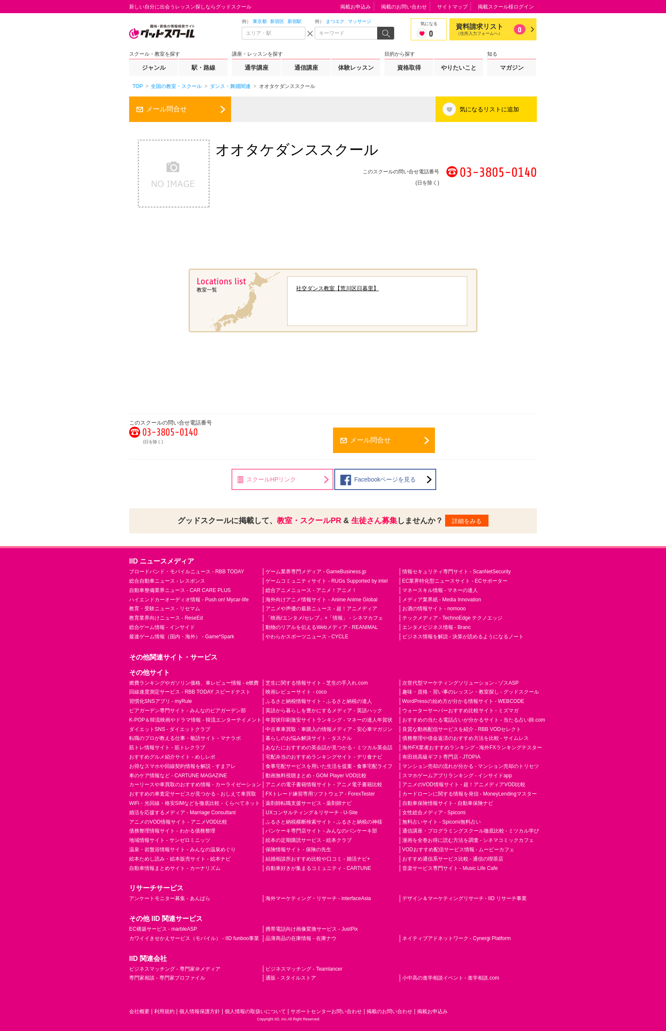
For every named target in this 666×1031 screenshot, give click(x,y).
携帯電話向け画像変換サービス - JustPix (311, 929)
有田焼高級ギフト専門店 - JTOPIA (441, 757)
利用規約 (164, 1011)
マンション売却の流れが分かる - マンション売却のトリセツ (470, 766)
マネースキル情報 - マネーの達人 (440, 590)
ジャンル (154, 67)
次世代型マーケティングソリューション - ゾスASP (460, 683)
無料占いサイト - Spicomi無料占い (441, 822)
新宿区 (277, 21)
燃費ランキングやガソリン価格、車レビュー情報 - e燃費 (194, 683)
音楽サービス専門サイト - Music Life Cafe (450, 868)
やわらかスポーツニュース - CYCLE (306, 637)
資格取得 (409, 67)
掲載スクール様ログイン (506, 7)
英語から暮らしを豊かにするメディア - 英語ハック (323, 711)
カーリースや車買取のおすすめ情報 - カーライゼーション (195, 784)
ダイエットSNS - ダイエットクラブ (169, 729)
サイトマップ (452, 7)
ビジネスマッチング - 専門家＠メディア (174, 969)
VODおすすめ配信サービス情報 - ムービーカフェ (458, 850)
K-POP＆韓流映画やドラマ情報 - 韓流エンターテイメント (195, 720)
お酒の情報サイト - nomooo (434, 609)
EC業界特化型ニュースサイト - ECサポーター (455, 581)
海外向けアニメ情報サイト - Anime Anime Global (321, 600)
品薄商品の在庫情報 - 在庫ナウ (300, 938)
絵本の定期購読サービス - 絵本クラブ (308, 840)
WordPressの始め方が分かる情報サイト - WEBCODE (463, 701)
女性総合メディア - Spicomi (434, 813)
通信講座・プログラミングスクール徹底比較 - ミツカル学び (470, 831)
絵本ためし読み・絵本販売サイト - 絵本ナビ (180, 859)
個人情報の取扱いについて (255, 1011)
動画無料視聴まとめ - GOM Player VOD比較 (316, 776)
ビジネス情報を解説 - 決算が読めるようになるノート (463, 637)
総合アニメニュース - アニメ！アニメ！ (311, 590)
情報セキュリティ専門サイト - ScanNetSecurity (456, 572)
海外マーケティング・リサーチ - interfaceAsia (318, 898)
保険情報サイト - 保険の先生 (298, 850)
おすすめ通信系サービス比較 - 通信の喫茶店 (453, 859)
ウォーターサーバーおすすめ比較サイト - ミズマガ (460, 711)
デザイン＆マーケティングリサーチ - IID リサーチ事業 (464, 898)
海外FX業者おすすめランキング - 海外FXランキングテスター (472, 748)
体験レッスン (356, 67)
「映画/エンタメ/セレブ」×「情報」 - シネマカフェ (324, 618)
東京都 (260, 21)
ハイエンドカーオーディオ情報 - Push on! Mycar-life (188, 600)
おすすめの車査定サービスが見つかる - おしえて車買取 (192, 794)
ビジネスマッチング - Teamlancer (303, 969)
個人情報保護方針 (199, 1011)
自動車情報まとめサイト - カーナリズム (174, 868)
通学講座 (256, 67)
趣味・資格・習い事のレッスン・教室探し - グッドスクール (470, 692)
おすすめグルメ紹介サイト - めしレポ (172, 757)
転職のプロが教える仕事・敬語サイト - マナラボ (185, 738)
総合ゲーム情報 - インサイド (162, 627)
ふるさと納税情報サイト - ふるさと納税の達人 (318, 701)
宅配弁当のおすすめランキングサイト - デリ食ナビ (323, 757)
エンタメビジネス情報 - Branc (436, 627)
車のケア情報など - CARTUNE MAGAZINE (178, 776)
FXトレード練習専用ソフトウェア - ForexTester (320, 794)
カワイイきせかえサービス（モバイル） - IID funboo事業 (194, 938)
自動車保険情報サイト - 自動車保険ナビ (448, 803)
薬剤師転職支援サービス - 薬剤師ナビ (308, 803)
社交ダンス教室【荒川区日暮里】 (337, 288)
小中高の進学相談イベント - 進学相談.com (451, 978)
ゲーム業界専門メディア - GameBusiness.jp (315, 572)
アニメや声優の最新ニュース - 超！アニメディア (321, 609)
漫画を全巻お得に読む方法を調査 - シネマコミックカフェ (468, 840)
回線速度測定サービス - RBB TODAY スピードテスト (190, 692)
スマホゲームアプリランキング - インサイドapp (457, 776)
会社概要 (139, 1011)
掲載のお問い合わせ (404, 7)
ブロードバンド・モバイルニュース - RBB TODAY (186, 572)
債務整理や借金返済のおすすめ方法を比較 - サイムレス (465, 738)
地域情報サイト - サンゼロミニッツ (169, 840)
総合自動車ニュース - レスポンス (167, 581)
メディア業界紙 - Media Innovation (441, 600)
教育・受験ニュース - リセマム (164, 609)
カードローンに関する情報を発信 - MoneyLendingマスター (469, 794)
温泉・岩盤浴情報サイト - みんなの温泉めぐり (182, 850)
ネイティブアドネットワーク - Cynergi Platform (456, 938)
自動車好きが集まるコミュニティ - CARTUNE (318, 868)
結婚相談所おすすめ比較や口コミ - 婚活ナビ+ (317, 859)
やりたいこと (459, 67)
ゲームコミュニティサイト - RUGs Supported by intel (326, 581)
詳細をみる (467, 521)
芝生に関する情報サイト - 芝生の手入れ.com (316, 683)
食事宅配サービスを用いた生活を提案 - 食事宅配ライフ (328, 766)
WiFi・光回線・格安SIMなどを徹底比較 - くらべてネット (194, 803)
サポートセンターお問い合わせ (326, 1011)
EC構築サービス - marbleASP (163, 929)
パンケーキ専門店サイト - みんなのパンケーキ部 (321, 831)
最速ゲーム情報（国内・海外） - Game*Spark (181, 637)
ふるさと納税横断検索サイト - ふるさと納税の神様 (323, 822)
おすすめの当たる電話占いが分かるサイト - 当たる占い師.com (473, 720)
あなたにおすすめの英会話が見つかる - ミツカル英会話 (328, 748)
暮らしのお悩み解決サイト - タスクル (308, 738)
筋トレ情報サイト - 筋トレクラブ (167, 748)
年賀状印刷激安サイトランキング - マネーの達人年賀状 (328, 720)
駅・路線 (203, 67)
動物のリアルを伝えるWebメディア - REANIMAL (321, 627)
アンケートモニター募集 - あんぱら (169, 898)
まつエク (335, 21)
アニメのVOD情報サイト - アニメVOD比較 (178, 822)
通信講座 (306, 67)
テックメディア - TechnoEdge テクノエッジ (452, 618)
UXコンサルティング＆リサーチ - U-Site (311, 813)
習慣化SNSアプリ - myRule (160, 701)
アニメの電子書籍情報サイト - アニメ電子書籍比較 (323, 784)
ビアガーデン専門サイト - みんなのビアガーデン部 (187, 711)
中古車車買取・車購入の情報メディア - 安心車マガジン (328, 729)
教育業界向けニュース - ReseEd (166, 618)
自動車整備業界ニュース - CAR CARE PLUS (180, 590)
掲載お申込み (355, 7)
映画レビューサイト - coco (296, 692)
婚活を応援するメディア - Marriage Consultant (182, 813)
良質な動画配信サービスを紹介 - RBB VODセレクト (462, 729)
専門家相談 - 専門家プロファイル (167, 978)
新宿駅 (295, 21)
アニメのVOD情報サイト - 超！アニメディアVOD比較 (464, 784)
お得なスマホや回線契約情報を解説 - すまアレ (182, 766)
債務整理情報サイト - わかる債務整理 (172, 831)
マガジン (512, 67)
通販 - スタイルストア (290, 978)
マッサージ (359, 21)
